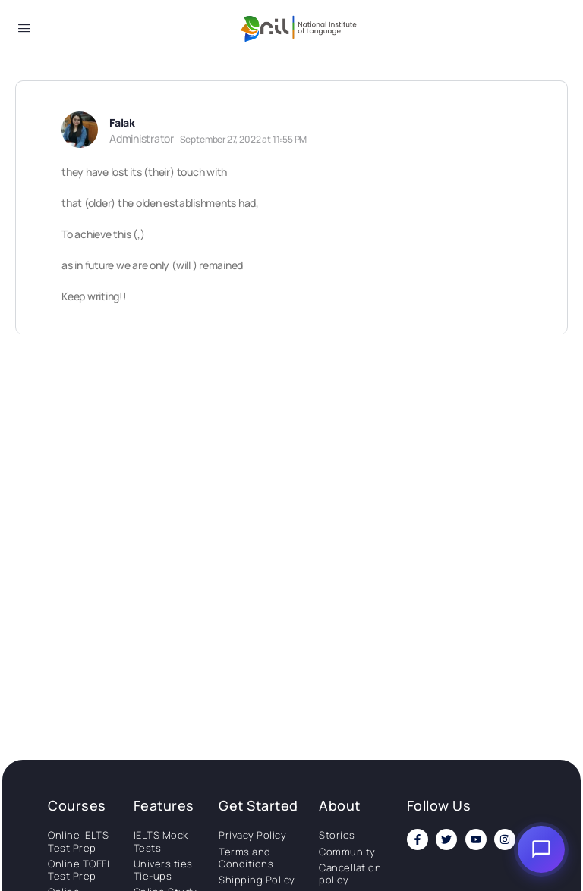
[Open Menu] (24, 31)
